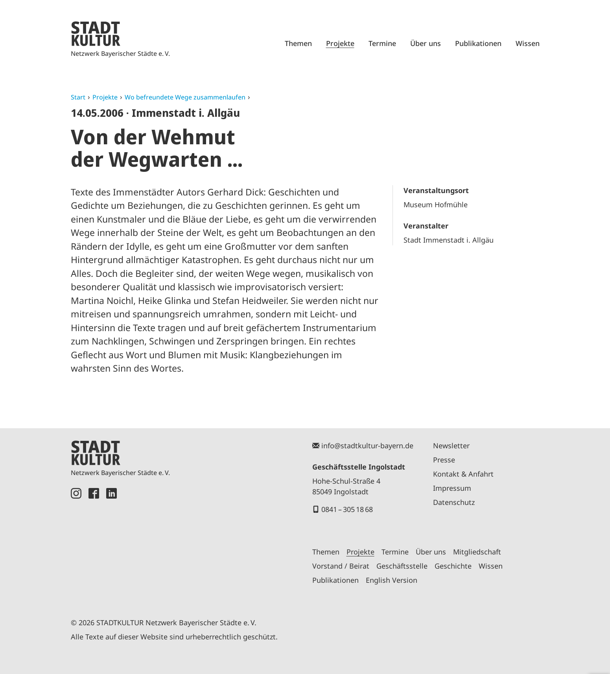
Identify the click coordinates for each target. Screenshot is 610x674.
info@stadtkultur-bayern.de (367, 445)
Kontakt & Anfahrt (463, 474)
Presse (444, 459)
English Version (391, 580)
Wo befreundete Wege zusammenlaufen (185, 97)
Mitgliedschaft (477, 551)
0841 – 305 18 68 (347, 509)
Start (78, 97)
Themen (298, 43)
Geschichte (453, 566)
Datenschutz (454, 502)
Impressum (452, 488)
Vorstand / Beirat (340, 566)
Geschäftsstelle (402, 566)
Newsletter (451, 445)
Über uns (425, 43)
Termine (382, 43)
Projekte (340, 43)
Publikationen (478, 43)
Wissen (528, 43)
